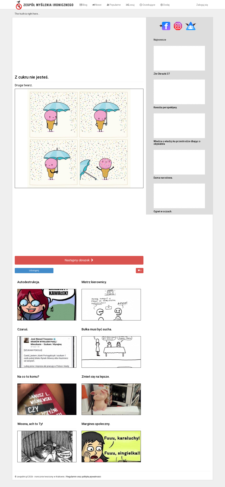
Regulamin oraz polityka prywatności (83, 476)
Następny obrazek (79, 260)
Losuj (130, 4)
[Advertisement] (79, 46)
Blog (83, 4)
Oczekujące (147, 4)
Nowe (97, 4)
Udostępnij (34, 270)
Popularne (114, 4)
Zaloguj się (202, 4)
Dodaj (165, 4)
